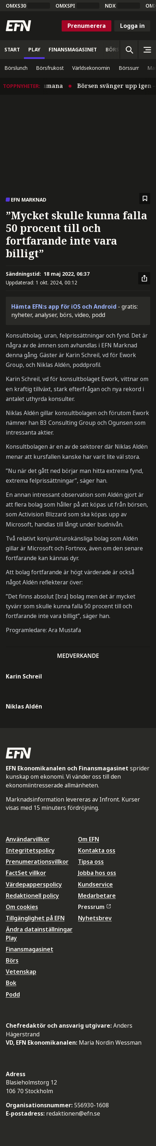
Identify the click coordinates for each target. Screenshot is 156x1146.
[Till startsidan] (18, 26)
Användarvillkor (28, 839)
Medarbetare (97, 896)
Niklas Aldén (24, 706)
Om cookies (22, 907)
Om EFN (88, 839)
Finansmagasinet (29, 949)
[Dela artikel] (144, 278)
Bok (11, 983)
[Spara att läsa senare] (145, 198)
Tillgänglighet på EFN (35, 918)
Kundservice (95, 884)
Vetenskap (21, 972)
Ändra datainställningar (39, 929)
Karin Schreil (24, 676)
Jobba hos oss (97, 873)
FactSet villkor (26, 873)
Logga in (132, 26)
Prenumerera (86, 26)
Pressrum (94, 907)
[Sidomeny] (147, 50)
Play (11, 938)
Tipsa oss (91, 862)
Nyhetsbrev (95, 918)
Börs (12, 960)
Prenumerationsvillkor (37, 862)
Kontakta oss (96, 850)
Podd (13, 994)
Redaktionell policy (32, 896)
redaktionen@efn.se (73, 1113)
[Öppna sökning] (129, 50)
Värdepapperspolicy (34, 884)
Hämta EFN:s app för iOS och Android (63, 306)
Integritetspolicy (30, 850)
